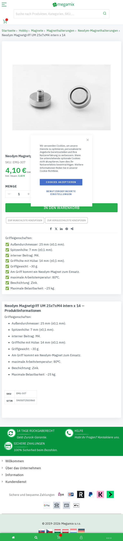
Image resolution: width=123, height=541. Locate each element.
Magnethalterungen (60, 31)
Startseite (8, 31)
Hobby (23, 31)
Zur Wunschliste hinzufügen (25, 220)
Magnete (37, 31)
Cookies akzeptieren (61, 182)
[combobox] (61, 13)
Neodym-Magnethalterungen (98, 31)
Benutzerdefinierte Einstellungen (61, 193)
